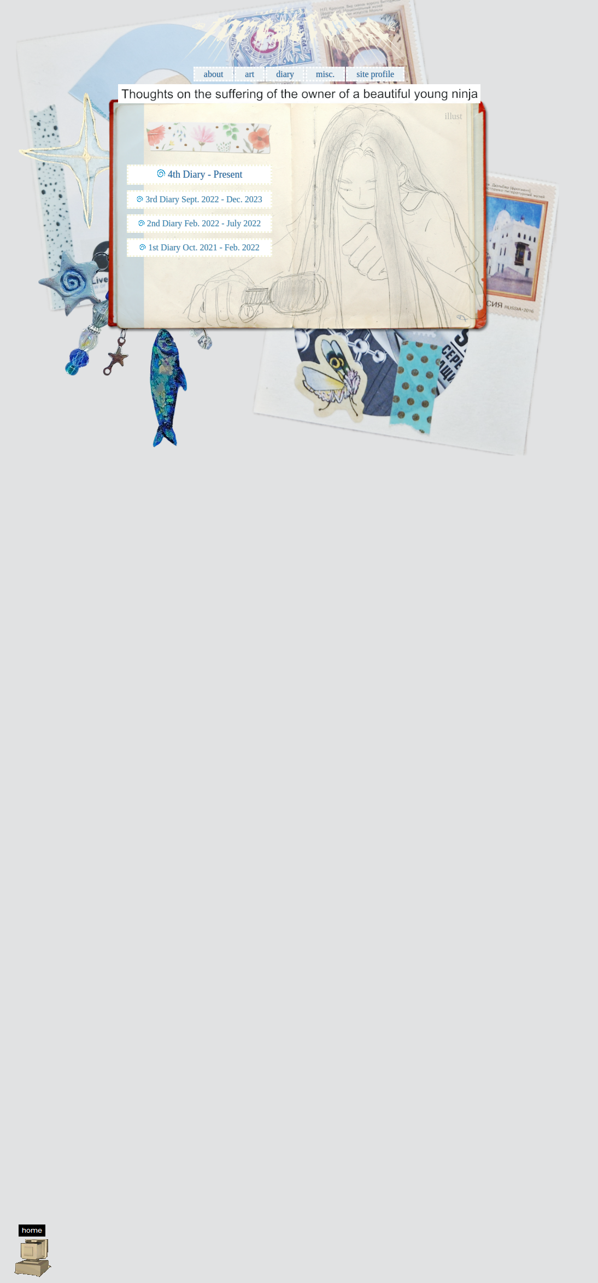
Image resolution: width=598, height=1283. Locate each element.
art (249, 74)
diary (285, 74)
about (214, 74)
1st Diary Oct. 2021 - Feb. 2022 (204, 247)
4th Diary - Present (205, 174)
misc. (325, 74)
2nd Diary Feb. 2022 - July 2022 (204, 223)
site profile (375, 74)
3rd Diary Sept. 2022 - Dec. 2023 (203, 199)
